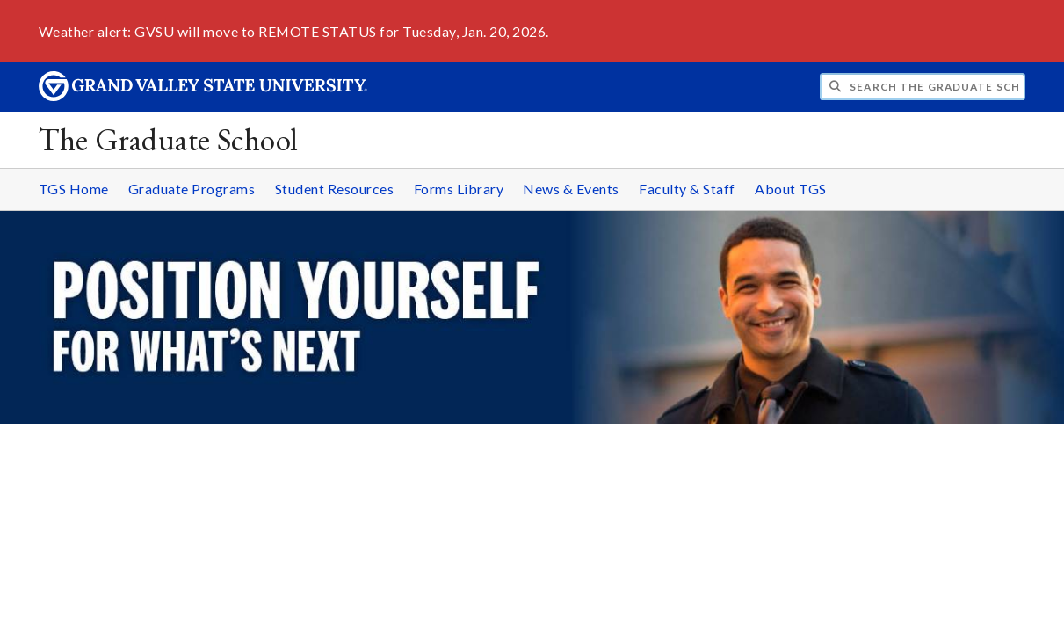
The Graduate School (168, 139)
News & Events (571, 188)
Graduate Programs (192, 188)
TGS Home (74, 188)
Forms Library (459, 188)
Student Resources (334, 188)
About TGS (791, 188)
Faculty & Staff (687, 188)
